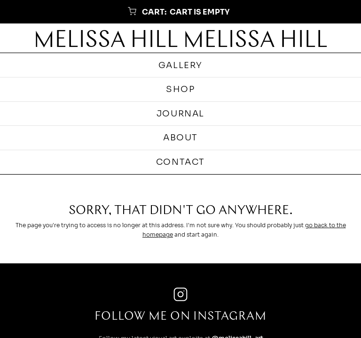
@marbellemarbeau (238, 237)
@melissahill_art (237, 217)
